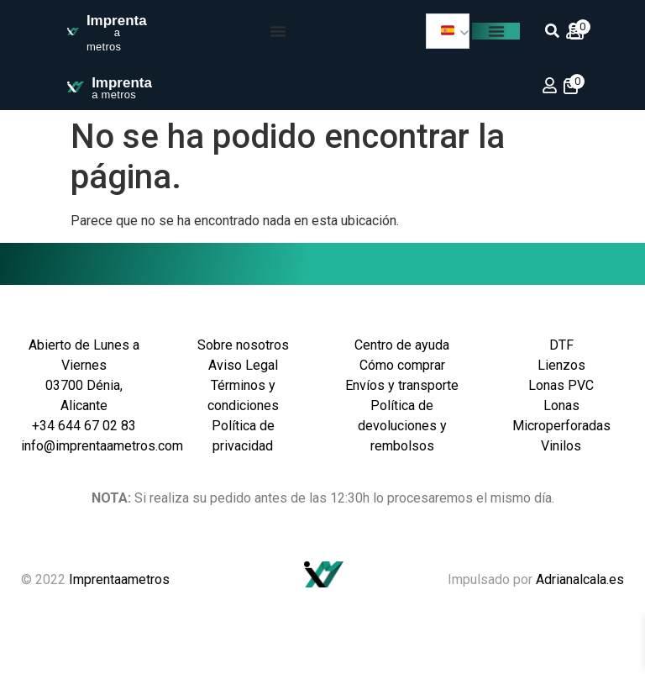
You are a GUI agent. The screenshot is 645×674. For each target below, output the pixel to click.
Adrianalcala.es (580, 579)
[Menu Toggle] (278, 31)
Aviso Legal (243, 365)
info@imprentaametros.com (102, 446)
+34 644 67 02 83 (84, 426)
